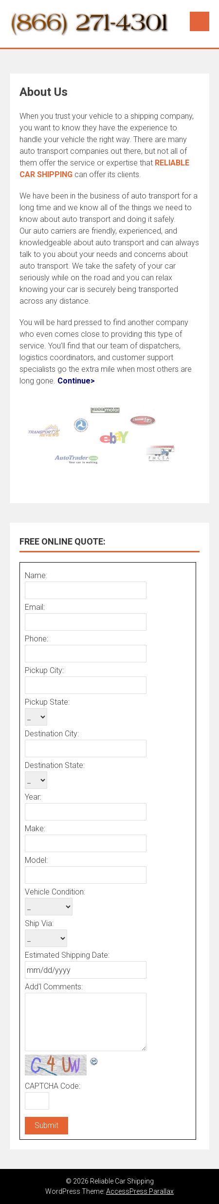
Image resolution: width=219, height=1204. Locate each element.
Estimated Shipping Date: (67, 955)
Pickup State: (47, 702)
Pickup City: (44, 670)
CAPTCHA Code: (52, 1086)
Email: (35, 607)
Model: (36, 860)
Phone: (36, 638)
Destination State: (55, 765)
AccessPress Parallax (140, 1191)
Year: (33, 797)
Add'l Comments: (54, 986)
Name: (36, 575)
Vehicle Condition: (55, 891)
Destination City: (52, 733)
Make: (35, 828)
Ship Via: (39, 923)
